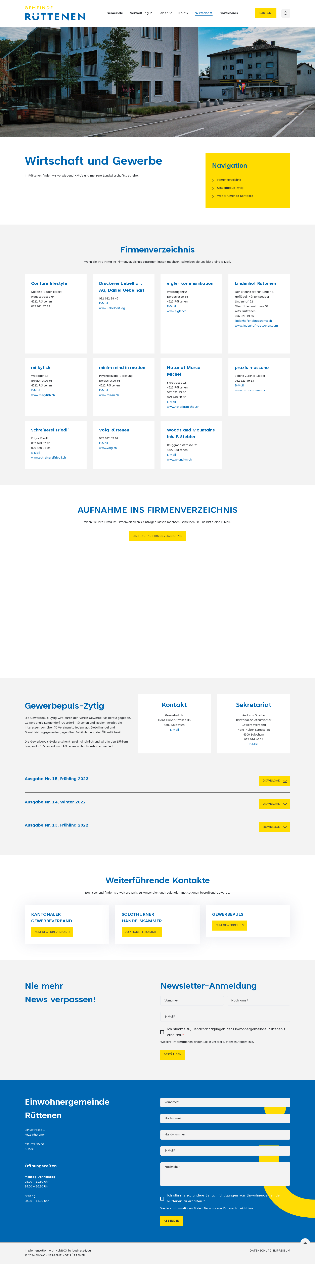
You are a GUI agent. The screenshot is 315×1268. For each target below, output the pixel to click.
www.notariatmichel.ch (183, 407)
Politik (183, 13)
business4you (82, 1254)
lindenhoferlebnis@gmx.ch (253, 321)
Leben (164, 13)
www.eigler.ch (176, 311)
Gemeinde (114, 13)
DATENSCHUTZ (260, 1254)
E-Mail (103, 303)
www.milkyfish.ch (43, 395)
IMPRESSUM (281, 1254)
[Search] (285, 13)
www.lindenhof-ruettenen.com (256, 325)
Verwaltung (140, 13)
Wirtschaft (203, 13)
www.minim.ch (109, 395)
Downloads (228, 13)
